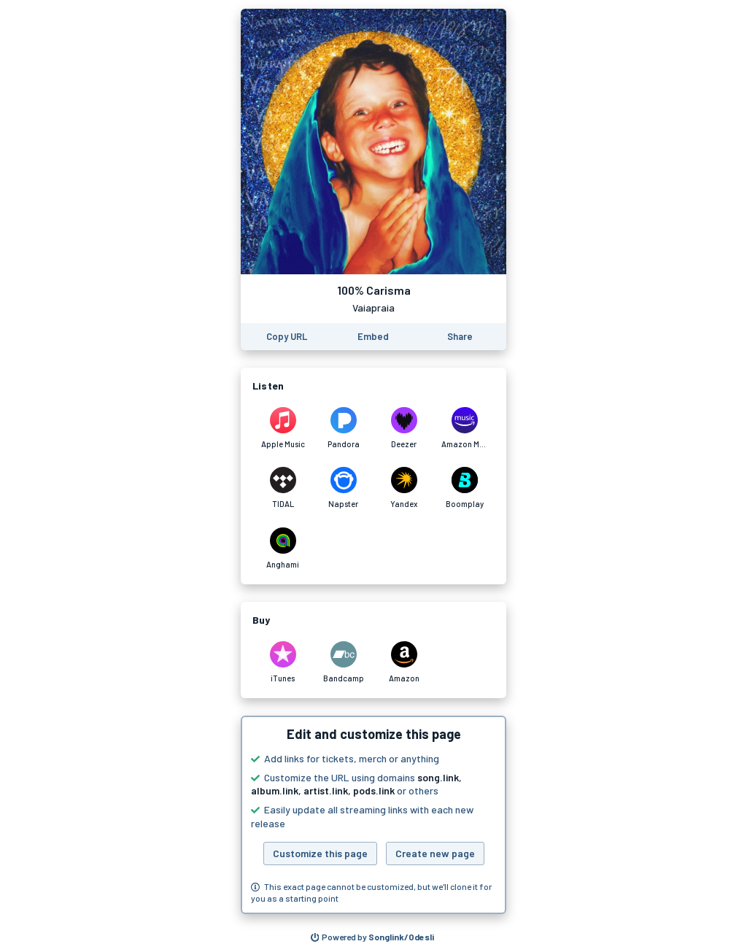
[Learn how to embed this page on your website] (373, 336)
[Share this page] (459, 336)
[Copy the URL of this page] (287, 336)
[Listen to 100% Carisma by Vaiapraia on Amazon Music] (464, 428)
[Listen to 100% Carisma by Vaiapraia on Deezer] (404, 428)
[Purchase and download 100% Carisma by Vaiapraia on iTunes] (282, 662)
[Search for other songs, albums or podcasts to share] (373, 937)
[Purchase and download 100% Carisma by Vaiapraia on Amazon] (404, 662)
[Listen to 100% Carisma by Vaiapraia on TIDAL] (282, 488)
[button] (373, 815)
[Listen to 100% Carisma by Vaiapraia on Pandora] (343, 428)
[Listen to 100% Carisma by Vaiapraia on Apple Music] (282, 428)
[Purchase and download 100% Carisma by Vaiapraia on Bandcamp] (343, 662)
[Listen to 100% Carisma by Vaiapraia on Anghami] (282, 548)
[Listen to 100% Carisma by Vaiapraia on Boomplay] (464, 488)
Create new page (435, 853)
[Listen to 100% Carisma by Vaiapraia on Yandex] (404, 488)
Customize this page (320, 853)
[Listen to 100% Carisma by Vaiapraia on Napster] (343, 488)
